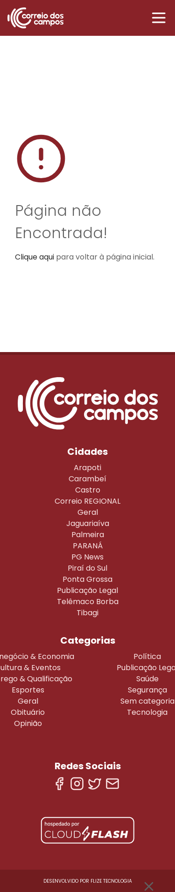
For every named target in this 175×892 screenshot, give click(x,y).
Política (147, 656)
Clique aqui (34, 257)
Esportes (28, 690)
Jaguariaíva (87, 523)
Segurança (147, 690)
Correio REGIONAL (87, 501)
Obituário (28, 712)
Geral (87, 512)
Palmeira (87, 534)
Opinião (28, 723)
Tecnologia (147, 712)
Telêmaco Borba (88, 601)
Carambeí (87, 478)
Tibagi (87, 612)
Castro (87, 490)
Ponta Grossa (87, 579)
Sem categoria (147, 701)
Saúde (147, 678)
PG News (87, 557)
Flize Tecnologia (111, 881)
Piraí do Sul (87, 568)
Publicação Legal (87, 590)
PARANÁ (88, 545)
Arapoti (87, 467)
